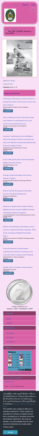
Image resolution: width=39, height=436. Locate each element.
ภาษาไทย (9, 323)
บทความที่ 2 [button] (8, 129)
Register (25, 5)
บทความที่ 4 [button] (8, 168)
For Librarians (10, 342)
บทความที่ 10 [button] (8, 273)
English (8, 319)
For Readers (10, 333)
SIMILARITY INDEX (9, 81)
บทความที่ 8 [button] (8, 242)
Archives (14, 29)
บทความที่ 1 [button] (8, 111)
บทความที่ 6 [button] (8, 200)
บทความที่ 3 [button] (8, 153)
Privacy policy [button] (8, 427)
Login (33, 5)
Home (7, 29)
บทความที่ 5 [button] (8, 184)
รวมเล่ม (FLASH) (8, 84)
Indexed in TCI (9, 381)
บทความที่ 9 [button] (8, 261)
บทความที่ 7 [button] (8, 220)
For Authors (10, 337)
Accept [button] (10, 432)
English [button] (17, 5)
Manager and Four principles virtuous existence (18, 267)
